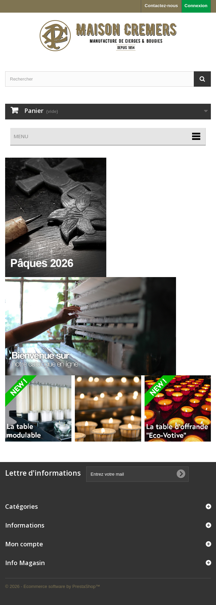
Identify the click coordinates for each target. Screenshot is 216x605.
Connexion (196, 5)
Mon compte (24, 544)
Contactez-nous (161, 5)
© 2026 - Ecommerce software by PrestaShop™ (52, 586)
